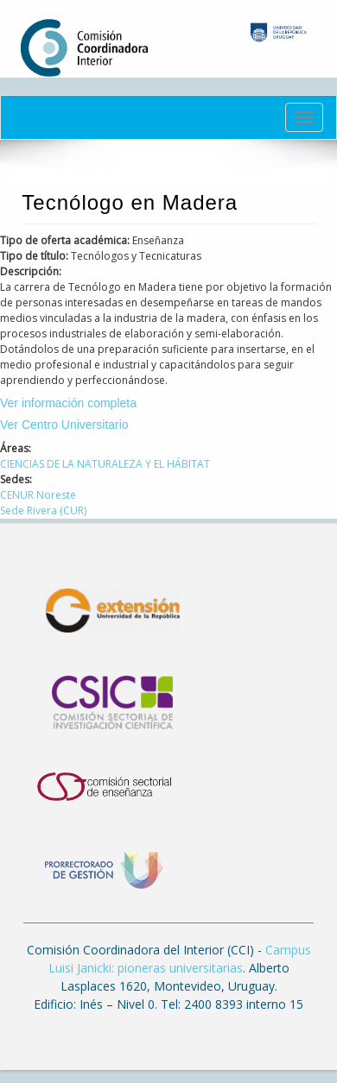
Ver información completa (68, 403)
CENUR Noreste (38, 495)
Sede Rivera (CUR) (43, 510)
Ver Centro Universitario (64, 424)
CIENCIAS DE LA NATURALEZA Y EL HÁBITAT (105, 463)
